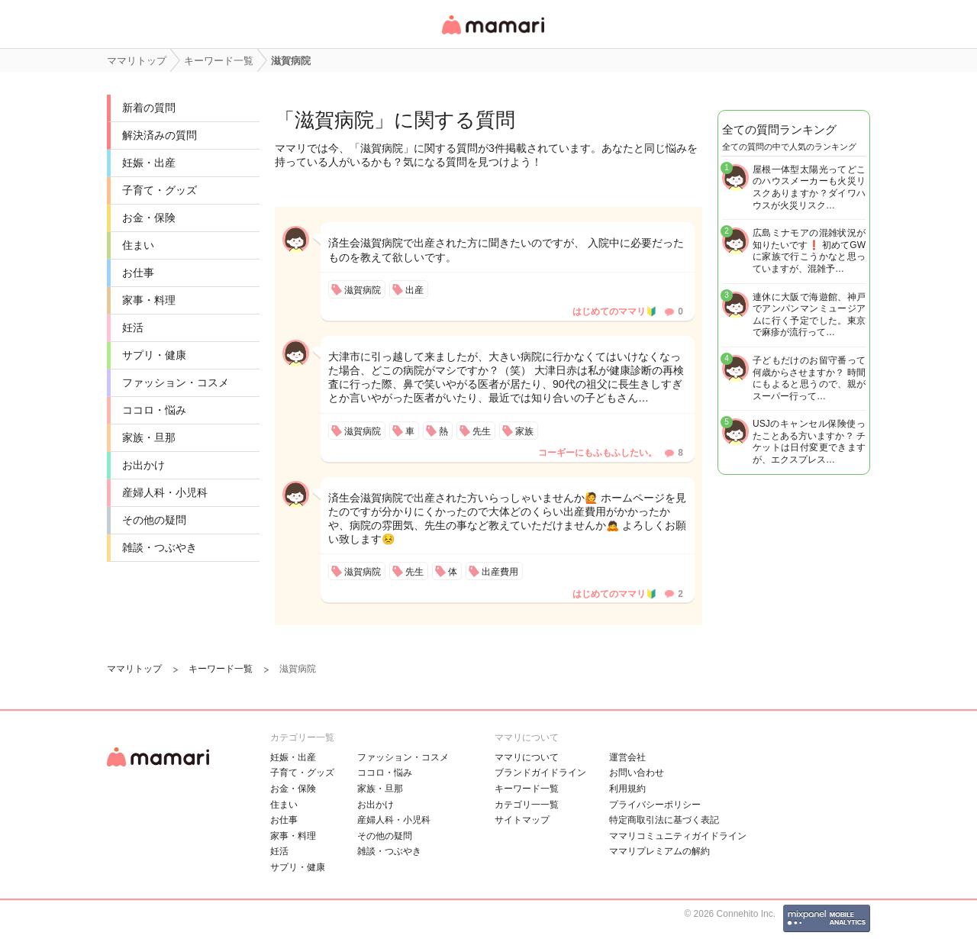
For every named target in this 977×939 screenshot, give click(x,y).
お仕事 (138, 272)
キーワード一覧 (527, 788)
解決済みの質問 (159, 135)
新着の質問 (149, 108)
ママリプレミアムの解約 (659, 851)
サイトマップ (522, 820)
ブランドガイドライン (540, 772)
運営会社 (627, 757)
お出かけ (143, 465)
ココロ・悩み (154, 410)
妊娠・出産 (149, 162)
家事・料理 (149, 300)
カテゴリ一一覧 (527, 804)
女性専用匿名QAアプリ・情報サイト (492, 35)
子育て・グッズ (159, 190)
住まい (138, 245)
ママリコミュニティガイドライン (677, 836)
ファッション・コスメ (175, 382)
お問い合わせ (636, 772)
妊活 (132, 327)
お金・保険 (149, 217)
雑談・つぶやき (159, 547)
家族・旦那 (149, 437)
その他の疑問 (154, 520)
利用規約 (627, 788)
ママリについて (527, 757)
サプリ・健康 (154, 355)
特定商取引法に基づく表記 (664, 820)
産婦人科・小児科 (165, 492)
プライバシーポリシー (655, 804)
